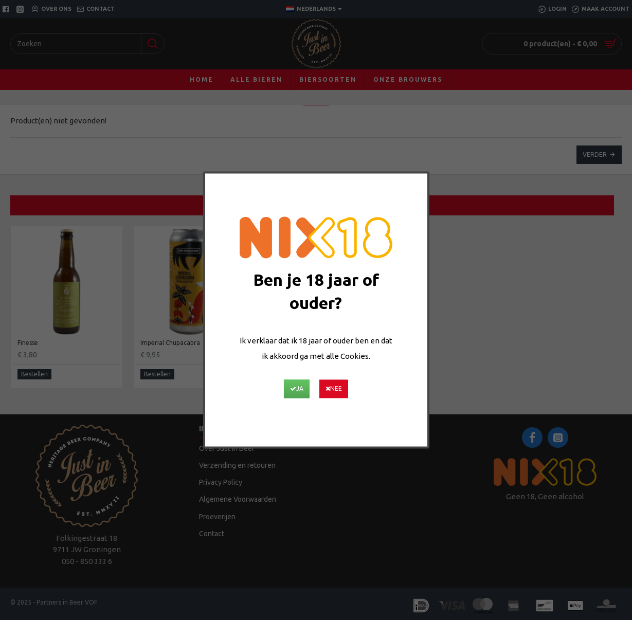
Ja (287, 389)
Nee (343, 389)
